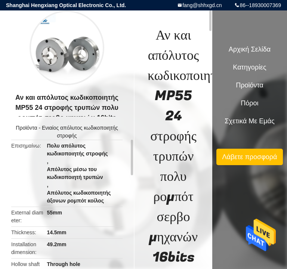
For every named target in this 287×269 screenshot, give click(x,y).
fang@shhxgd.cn (202, 5)
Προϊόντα (26, 128)
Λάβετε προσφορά (249, 157)
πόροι (249, 103)
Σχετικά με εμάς (249, 121)
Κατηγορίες (249, 67)
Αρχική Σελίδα (250, 49)
